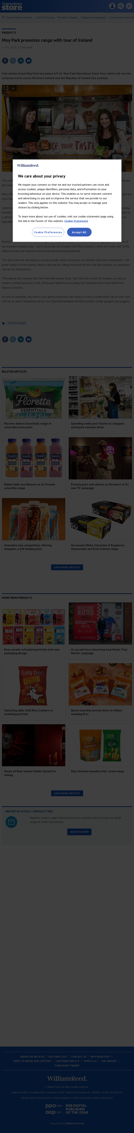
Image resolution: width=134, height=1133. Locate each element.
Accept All (79, 232)
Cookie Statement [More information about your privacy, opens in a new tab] (76, 221)
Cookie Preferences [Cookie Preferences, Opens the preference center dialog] (48, 232)
